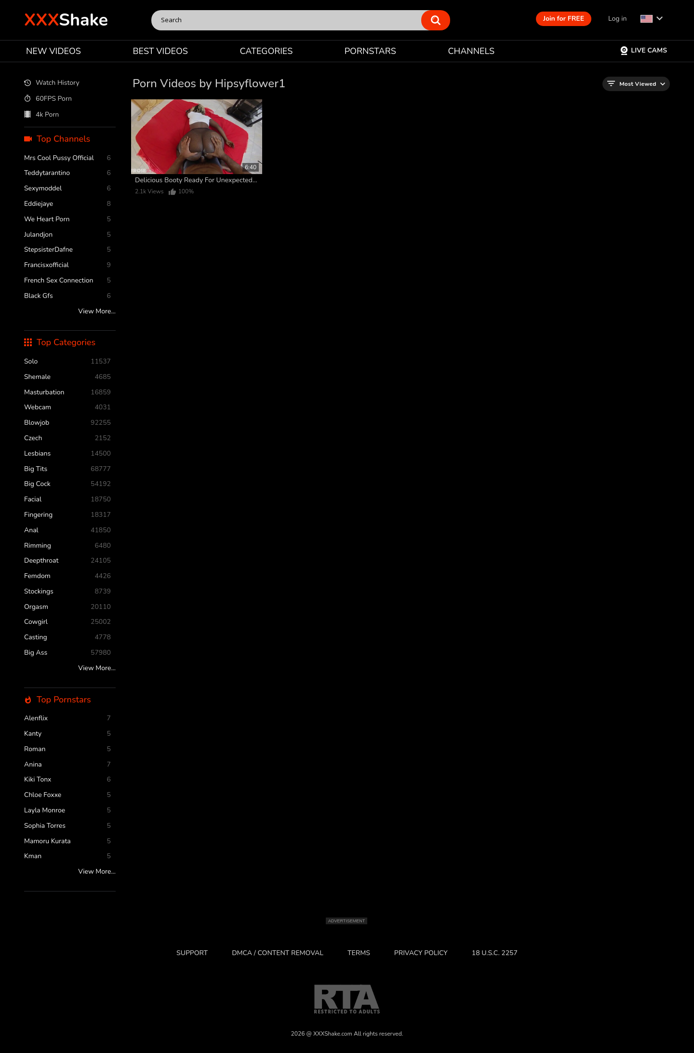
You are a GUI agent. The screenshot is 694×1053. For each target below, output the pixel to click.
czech (67, 438)
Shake (66, 20)
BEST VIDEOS (160, 51)
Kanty (67, 734)
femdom (67, 576)
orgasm (67, 607)
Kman (67, 856)
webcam (67, 408)
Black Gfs (67, 296)
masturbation (67, 393)
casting (67, 638)
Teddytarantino (67, 173)
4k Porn (41, 114)
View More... (97, 312)
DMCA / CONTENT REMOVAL (277, 953)
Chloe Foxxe (67, 795)
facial (67, 500)
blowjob (67, 423)
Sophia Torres (67, 826)
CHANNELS (471, 51)
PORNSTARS (370, 51)
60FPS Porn (48, 98)
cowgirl (67, 622)
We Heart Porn (67, 220)
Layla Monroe (67, 811)
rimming (67, 546)
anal (67, 530)
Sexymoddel (67, 189)
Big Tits (67, 469)
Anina (67, 765)
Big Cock (67, 484)
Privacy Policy (421, 953)
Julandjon (67, 235)
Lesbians (67, 454)
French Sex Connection (67, 281)
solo (67, 362)
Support (192, 953)
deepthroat (67, 561)
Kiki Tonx (67, 780)
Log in (617, 18)
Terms (358, 953)
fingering (67, 515)
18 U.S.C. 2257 (495, 953)
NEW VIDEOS (53, 51)
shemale (67, 377)
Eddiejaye (67, 204)
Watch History (52, 83)
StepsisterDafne (67, 250)
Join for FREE (563, 18)
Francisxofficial (67, 265)
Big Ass (67, 653)
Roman (67, 749)
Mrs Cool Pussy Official (67, 158)
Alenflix (67, 719)
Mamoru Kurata (67, 841)
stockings (67, 592)
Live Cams (643, 50)
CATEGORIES (266, 51)
